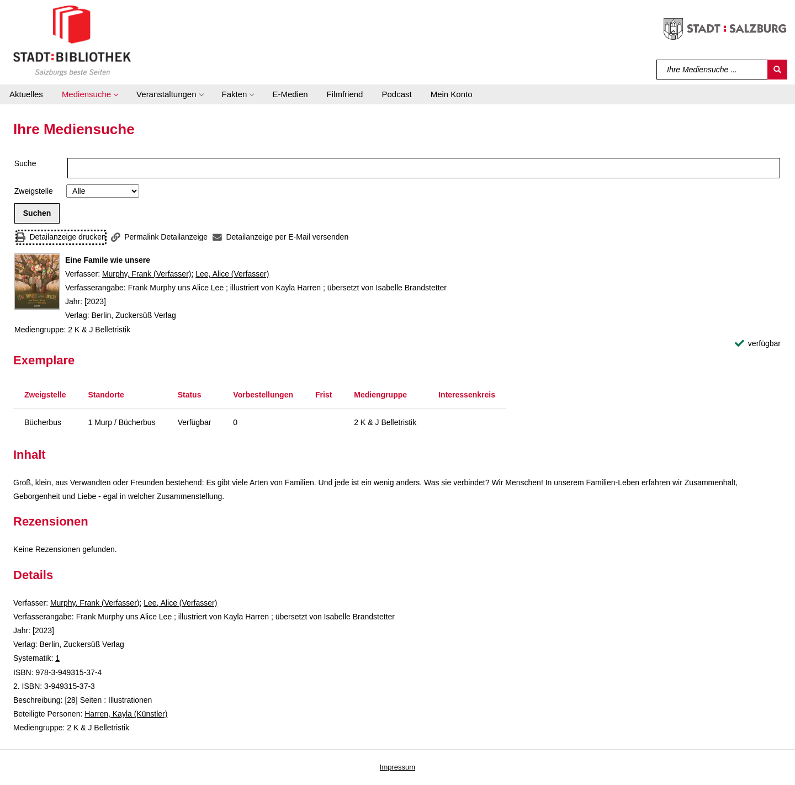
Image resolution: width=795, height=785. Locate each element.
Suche (25, 163)
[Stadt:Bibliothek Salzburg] (72, 40)
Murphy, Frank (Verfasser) (147, 273)
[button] (89, 94)
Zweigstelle (33, 191)
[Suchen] (777, 69)
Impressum (397, 767)
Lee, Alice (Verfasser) (232, 273)
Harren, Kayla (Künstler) (125, 713)
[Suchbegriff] (712, 69)
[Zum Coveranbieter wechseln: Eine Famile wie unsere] (37, 281)
